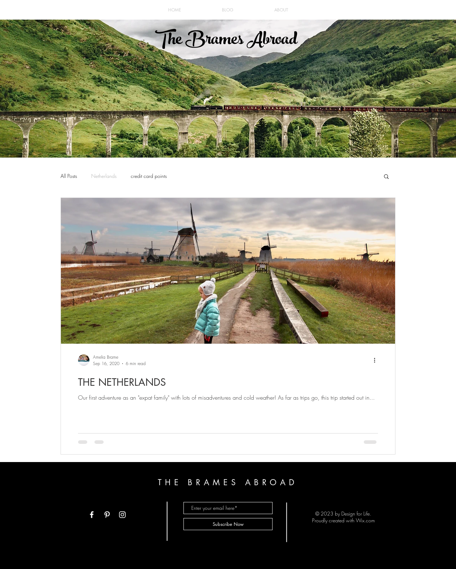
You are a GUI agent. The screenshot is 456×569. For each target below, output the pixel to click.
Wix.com (365, 520)
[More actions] (377, 360)
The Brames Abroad (226, 41)
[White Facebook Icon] (91, 514)
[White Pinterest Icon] (107, 514)
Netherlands (103, 176)
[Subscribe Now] (228, 524)
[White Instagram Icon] (122, 514)
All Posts (69, 176)
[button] (386, 177)
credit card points (149, 176)
